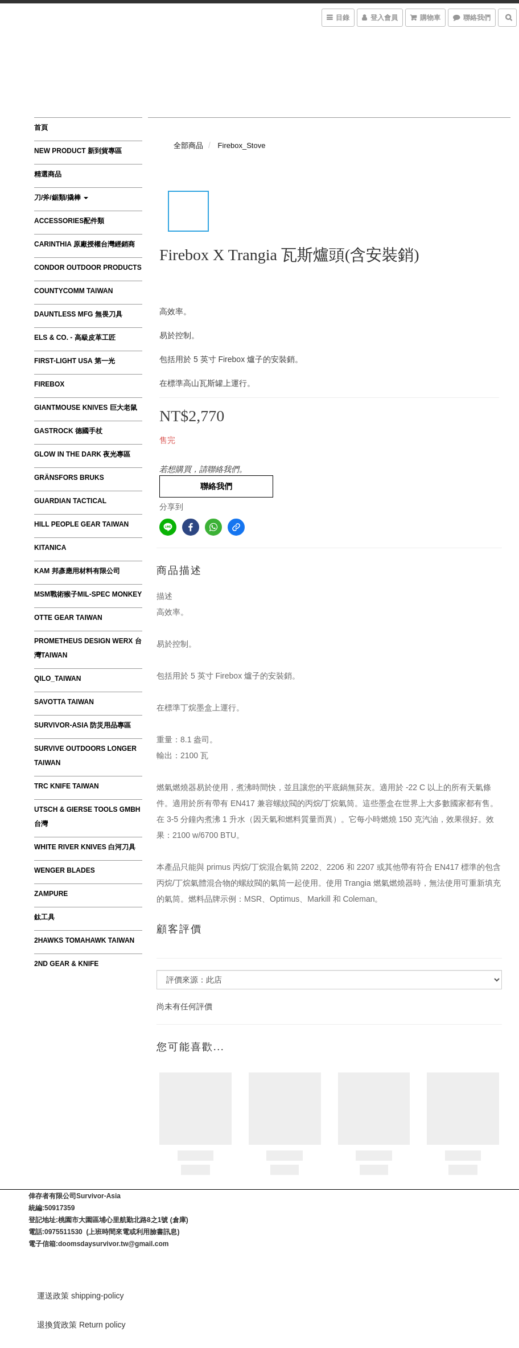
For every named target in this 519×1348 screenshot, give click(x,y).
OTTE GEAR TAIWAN (68, 618)
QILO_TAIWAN (57, 679)
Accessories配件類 (69, 221)
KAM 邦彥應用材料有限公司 (77, 571)
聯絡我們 (216, 486)
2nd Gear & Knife (66, 964)
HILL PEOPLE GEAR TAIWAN (81, 524)
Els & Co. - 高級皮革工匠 (75, 338)
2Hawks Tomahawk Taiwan (84, 940)
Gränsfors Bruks (69, 478)
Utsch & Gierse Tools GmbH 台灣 (87, 816)
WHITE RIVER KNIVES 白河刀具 (84, 847)
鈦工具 (44, 917)
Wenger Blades (64, 870)
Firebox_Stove (242, 145)
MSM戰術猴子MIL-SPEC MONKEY (88, 594)
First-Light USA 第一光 (74, 361)
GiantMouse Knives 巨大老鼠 (85, 408)
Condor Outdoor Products (88, 268)
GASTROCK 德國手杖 (68, 431)
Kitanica (50, 548)
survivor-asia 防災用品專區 (82, 725)
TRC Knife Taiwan (66, 786)
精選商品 (47, 174)
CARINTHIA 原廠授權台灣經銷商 (84, 244)
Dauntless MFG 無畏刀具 (78, 314)
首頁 (41, 127)
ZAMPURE (51, 894)
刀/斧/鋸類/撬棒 (61, 198)
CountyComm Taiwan (73, 291)
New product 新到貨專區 (78, 151)
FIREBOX (49, 384)
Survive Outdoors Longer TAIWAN (85, 756)
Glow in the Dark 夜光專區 (82, 454)
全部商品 (188, 145)
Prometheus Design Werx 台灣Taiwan (88, 648)
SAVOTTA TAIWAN (64, 702)
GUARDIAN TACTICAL (70, 501)
